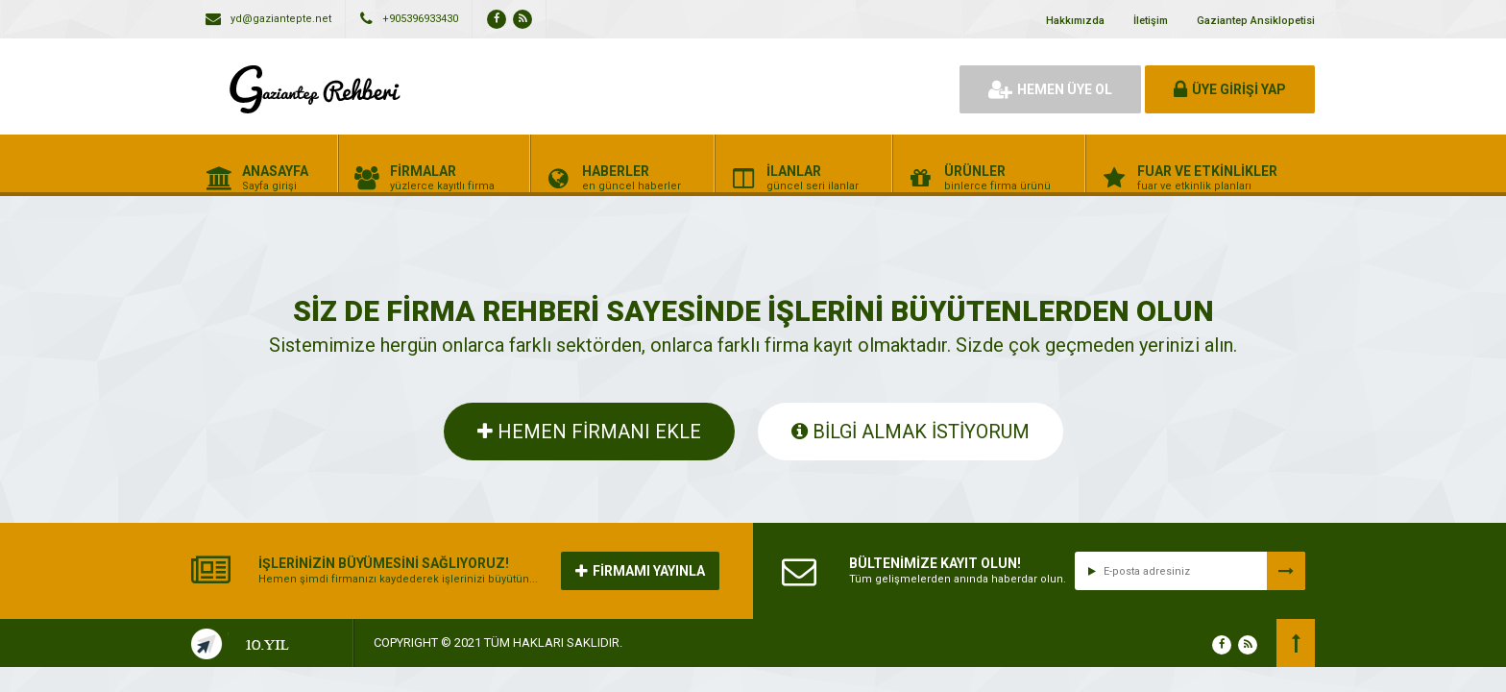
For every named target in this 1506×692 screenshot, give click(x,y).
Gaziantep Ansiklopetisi (1256, 20)
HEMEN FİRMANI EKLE (589, 431)
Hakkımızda (1075, 20)
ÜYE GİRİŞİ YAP (1230, 89)
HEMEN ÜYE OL (1050, 89)
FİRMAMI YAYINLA (640, 571)
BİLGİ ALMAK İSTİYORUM (910, 431)
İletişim (1150, 20)
